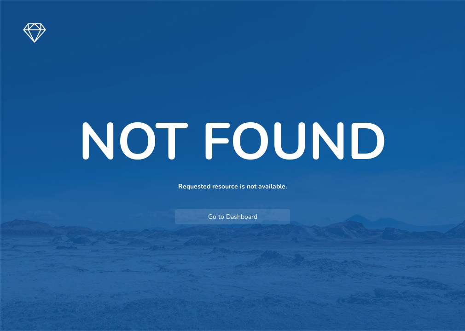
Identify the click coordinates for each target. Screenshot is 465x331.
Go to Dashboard (232, 216)
